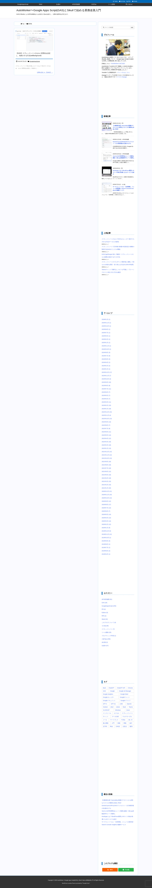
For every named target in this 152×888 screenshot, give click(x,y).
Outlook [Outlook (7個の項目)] (105, 707)
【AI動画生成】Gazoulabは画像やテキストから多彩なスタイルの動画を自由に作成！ (123, 127)
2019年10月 (106, 537)
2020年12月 (107, 491)
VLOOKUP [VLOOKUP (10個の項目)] (106, 710)
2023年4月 (106, 399)
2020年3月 (106, 521)
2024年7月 (106, 356)
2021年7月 (106, 468)
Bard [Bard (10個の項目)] (104, 688)
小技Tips (106, 639)
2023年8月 (106, 385)
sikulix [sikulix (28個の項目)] (118, 707)
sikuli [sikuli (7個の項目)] (111, 707)
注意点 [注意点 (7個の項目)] (125, 726)
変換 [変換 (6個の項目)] (125, 723)
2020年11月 (107, 494)
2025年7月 (106, 332)
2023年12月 (107, 372)
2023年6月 (106, 392)
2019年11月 (107, 534)
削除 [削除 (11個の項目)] (119, 723)
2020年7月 (106, 508)
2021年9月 (106, 461)
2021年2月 (106, 484)
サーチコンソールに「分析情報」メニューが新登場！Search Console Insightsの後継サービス (123, 188)
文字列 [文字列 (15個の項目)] (105, 726)
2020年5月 (106, 514)
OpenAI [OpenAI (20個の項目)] (129, 704)
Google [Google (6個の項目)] (112, 691)
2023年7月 (106, 389)
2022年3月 (106, 441)
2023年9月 (106, 382)
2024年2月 (106, 365)
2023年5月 (106, 395)
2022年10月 (107, 418)
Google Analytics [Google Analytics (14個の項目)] (108, 694)
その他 (105, 626)
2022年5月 (106, 435)
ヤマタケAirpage (122, 77)
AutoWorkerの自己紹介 (118, 63)
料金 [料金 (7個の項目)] (111, 726)
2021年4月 (106, 478)
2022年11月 (106, 415)
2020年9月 (106, 501)
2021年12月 (107, 451)
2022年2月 (106, 445)
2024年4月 (106, 362)
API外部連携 (107, 599)
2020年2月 (106, 524)
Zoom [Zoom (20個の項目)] (128, 710)
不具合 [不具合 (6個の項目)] (123, 720)
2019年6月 (106, 551)
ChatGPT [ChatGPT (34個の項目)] (111, 688)
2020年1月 (106, 527)
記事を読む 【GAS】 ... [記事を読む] (45, 72)
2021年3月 (106, 481)
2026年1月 (106, 319)
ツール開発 (106, 632)
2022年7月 (106, 428)
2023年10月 (106, 379)
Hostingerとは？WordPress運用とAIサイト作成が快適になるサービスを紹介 (123, 172)
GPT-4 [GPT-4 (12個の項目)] (105, 704)
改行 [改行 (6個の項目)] (131, 723)
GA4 (104, 602)
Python (105, 612)
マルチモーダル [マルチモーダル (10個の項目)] (127, 716)
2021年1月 (106, 488)
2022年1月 (106, 448)
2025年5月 (106, 336)
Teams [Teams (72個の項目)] (131, 707)
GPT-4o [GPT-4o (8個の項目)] (113, 704)
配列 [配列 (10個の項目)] (131, 726)
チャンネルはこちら (123, 72)
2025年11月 (106, 322)
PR (104, 609)
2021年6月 (106, 471)
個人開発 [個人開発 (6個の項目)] (105, 723)
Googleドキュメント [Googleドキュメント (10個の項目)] (109, 700)
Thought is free (85, 883)
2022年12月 (107, 412)
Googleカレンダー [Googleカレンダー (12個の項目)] (108, 697)
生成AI (105, 645)
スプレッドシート (108, 629)
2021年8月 (106, 465)
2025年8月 (106, 329)
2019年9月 (106, 541)
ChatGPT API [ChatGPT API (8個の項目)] (121, 688)
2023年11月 (106, 375)
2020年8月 (106, 504)
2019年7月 (106, 547)
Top (23, 24)
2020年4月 (106, 518)
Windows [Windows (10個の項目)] (118, 710)
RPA (104, 616)
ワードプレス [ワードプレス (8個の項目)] (114, 720)
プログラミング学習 (109, 635)
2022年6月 (106, 432)
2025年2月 (106, 339)
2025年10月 (106, 326)
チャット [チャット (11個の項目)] (105, 716)
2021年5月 (106, 475)
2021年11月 (107, 455)
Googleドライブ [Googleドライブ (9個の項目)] (125, 700)
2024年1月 (106, 369)
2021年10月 (107, 458)
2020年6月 (106, 511)
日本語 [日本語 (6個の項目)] (118, 726)
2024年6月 (106, 359)
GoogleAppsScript (35, 61)
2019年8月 (106, 544)
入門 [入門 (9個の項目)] (113, 723)
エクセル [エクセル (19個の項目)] (116, 713)
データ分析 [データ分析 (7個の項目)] (115, 716)
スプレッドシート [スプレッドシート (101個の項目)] (127, 713)
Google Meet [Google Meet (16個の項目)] (124, 694)
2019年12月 (106, 531)
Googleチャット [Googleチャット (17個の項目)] (125, 697)
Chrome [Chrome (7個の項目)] (130, 688)
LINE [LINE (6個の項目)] (121, 704)
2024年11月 (106, 346)
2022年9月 (106, 422)
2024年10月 (106, 349)
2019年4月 (106, 554)
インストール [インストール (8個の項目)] (107, 713)
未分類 (105, 642)
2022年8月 (106, 425)
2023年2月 (106, 405)
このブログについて (109, 622)
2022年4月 (106, 438)
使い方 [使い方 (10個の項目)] (130, 720)
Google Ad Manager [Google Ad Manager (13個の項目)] (125, 691)
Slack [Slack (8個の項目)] (124, 707)
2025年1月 (106, 342)
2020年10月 (107, 498)
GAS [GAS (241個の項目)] (104, 691)
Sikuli (105, 619)
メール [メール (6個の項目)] (105, 720)
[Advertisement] (118, 96)
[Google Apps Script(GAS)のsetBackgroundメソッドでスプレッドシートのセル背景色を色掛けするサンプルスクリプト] (34, 40)
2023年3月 (106, 402)
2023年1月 (106, 408)
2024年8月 (106, 352)
